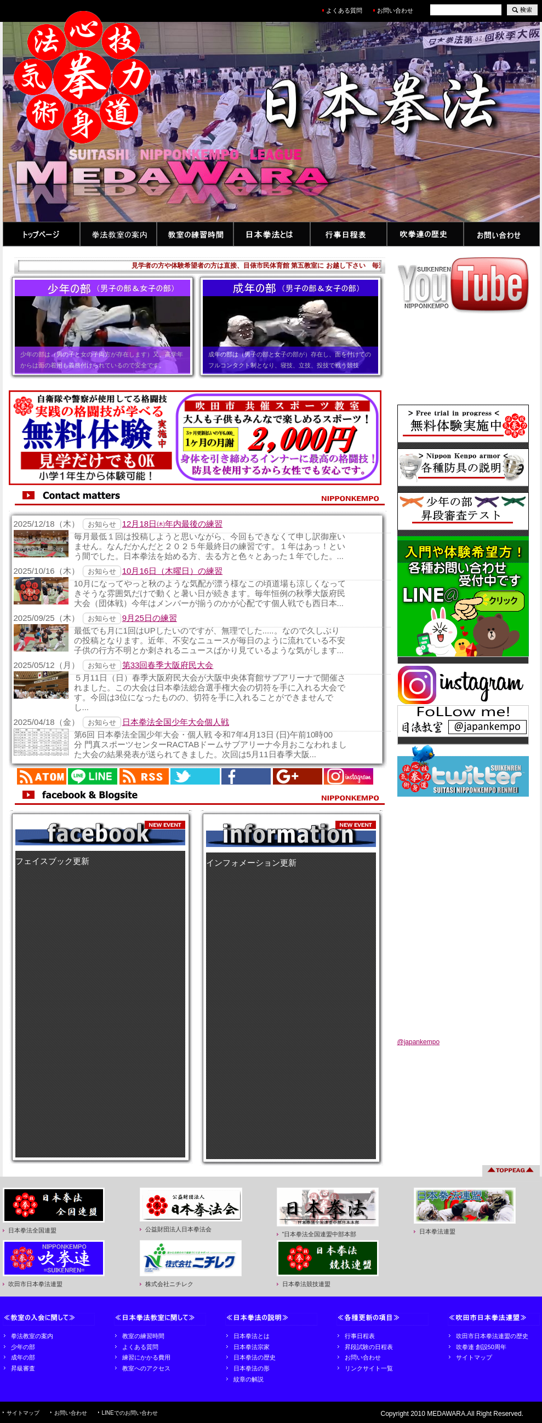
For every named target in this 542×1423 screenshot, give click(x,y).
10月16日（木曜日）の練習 (172, 570)
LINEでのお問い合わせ (130, 1413)
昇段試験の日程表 (369, 1347)
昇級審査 (23, 1368)
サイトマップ (474, 1357)
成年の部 (23, 1357)
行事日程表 (348, 234)
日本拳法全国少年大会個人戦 (175, 722)
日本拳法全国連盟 (32, 1230)
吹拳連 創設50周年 (481, 1347)
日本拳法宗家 (251, 1347)
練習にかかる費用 (146, 1357)
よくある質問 (344, 10)
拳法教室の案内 (118, 234)
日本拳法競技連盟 (306, 1284)
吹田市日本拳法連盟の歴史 (492, 1336)
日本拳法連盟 (437, 1231)
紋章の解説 (248, 1379)
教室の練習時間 (195, 234)
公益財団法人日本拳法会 (178, 1229)
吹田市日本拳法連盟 (35, 1284)
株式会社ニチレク (169, 1284)
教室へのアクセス (146, 1368)
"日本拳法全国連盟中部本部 (319, 1234)
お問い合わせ (398, 10)
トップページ (41, 234)
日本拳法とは (271, 234)
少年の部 (23, 1347)
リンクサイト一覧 (369, 1368)
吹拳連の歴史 (425, 234)
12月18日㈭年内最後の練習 (172, 523)
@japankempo (418, 1042)
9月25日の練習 (149, 618)
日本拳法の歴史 (254, 1357)
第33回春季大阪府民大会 (168, 665)
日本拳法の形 (251, 1368)
